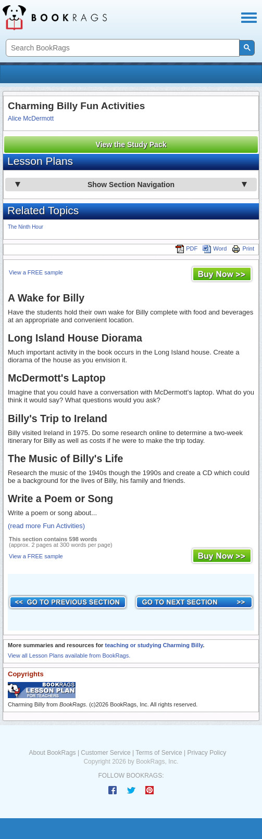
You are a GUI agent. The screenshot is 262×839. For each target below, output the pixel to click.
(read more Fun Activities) (46, 526)
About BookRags (52, 752)
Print (243, 248)
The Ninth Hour (25, 227)
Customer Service (105, 752)
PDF (186, 248)
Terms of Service (158, 752)
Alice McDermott (31, 118)
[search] (121, 48)
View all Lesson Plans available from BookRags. (69, 655)
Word (215, 248)
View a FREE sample (36, 272)
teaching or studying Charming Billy (154, 645)
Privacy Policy (206, 752)
